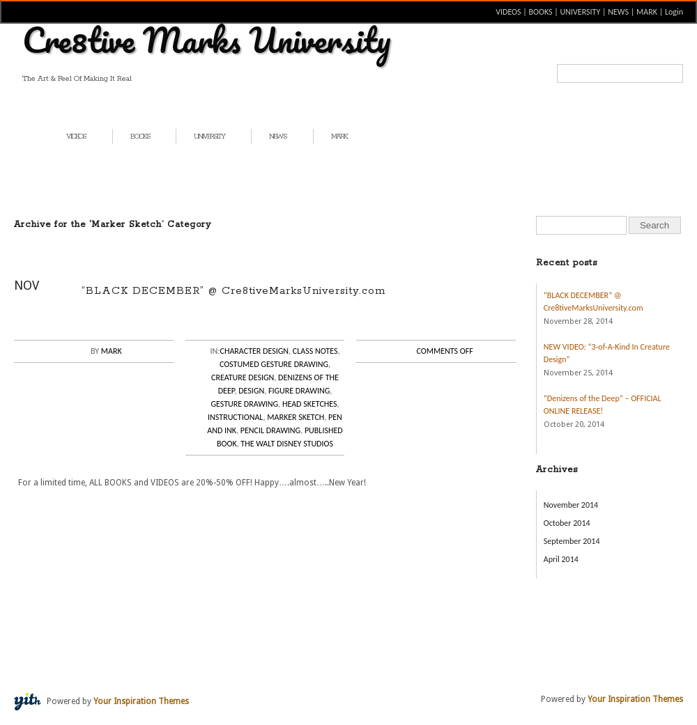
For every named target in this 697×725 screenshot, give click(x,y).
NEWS (618, 12)
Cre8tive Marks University (206, 39)
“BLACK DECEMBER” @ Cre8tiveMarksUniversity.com (233, 290)
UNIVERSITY (580, 12)
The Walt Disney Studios (286, 444)
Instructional (235, 417)
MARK (646, 12)
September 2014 (572, 541)
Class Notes (315, 351)
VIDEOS (508, 12)
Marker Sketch (295, 417)
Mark (111, 351)
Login (674, 12)
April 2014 (561, 559)
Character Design (254, 351)
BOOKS (541, 12)
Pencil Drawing (270, 430)
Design (251, 391)
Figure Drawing (299, 391)
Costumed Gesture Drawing (274, 364)
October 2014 (567, 523)
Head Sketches (309, 404)
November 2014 (571, 505)
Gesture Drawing (244, 404)
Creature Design (242, 377)
